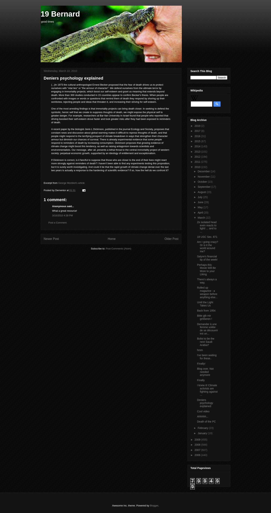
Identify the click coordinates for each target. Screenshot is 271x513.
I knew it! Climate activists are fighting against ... (207, 390)
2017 (198, 130)
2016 (198, 136)
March (202, 217)
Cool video (203, 411)
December (204, 171)
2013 (198, 151)
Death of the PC (206, 421)
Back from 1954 (206, 310)
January (203, 433)
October (203, 181)
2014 (198, 146)
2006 (198, 455)
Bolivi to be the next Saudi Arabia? (205, 342)
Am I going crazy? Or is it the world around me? (207, 246)
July (200, 197)
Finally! (201, 363)
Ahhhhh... (202, 416)
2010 (198, 167)
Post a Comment (57, 222)
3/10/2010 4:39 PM (62, 215)
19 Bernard (60, 14)
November (204, 176)
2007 (198, 449)
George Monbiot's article (71, 183)
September (204, 186)
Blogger (154, 505)
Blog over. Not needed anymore (205, 372)
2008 (198, 444)
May (200, 207)
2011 (198, 161)
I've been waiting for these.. (207, 357)
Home (112, 238)
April (201, 212)
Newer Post (51, 238)
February (203, 427)
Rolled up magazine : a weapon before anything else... (207, 292)
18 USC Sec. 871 (207, 236)
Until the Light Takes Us (205, 304)
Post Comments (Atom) (118, 248)
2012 (198, 156)
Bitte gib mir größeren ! (204, 317)
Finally (201, 380)
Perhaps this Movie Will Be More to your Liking (206, 269)
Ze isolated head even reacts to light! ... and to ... (207, 227)
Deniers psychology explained (205, 403)
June (201, 202)
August (202, 192)
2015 (198, 141)
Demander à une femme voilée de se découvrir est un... (207, 329)
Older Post (171, 238)
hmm (200, 350)
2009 (198, 439)
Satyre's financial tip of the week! (207, 258)
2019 (198, 125)
